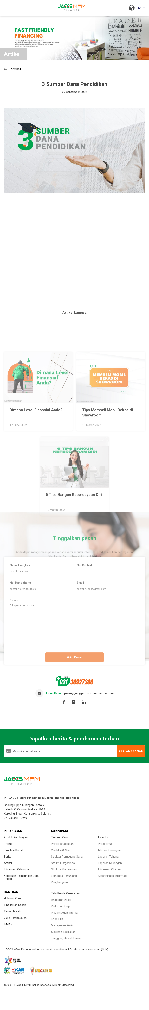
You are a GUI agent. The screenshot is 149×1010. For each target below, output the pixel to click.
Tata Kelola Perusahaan (66, 893)
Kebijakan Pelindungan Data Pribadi (21, 877)
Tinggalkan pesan (15, 905)
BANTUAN (11, 892)
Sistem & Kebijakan (63, 932)
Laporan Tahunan (109, 856)
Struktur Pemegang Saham (68, 856)
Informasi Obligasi (109, 869)
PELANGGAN (13, 831)
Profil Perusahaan (62, 844)
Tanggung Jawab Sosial (66, 938)
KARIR (8, 924)
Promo (8, 844)
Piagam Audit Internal (64, 912)
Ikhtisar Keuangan (109, 850)
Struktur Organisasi (63, 863)
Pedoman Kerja (60, 906)
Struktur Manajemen (64, 869)
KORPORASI (59, 831)
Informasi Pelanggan (17, 869)
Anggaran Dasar (61, 900)
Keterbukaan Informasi (112, 876)
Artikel (8, 863)
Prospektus (105, 844)
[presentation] (74, 635)
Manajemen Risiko (62, 925)
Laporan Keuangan (110, 863)
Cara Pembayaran (15, 917)
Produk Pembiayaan (16, 837)
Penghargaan (59, 882)
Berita (7, 856)
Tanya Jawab (12, 911)
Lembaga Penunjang (64, 876)
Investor (103, 837)
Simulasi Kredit (13, 850)
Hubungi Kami (12, 898)
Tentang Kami (59, 837)
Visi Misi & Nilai (60, 850)
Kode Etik (57, 919)
